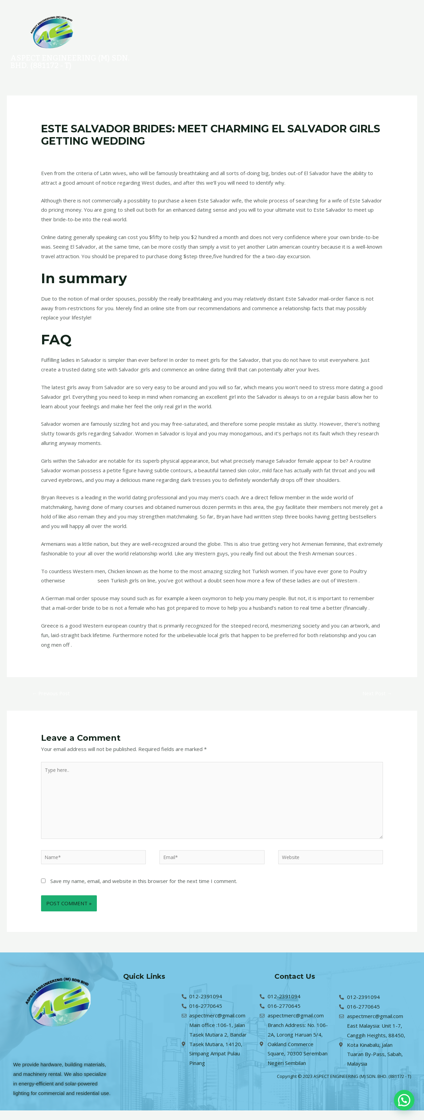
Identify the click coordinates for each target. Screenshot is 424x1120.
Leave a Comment (62, 154)
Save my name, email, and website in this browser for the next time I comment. (143, 890)
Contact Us (313, 35)
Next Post (375, 694)
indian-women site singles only (124, 154)
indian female (81, 580)
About (281, 35)
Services (252, 35)
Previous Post (54, 694)
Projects (221, 35)
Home (193, 35)
